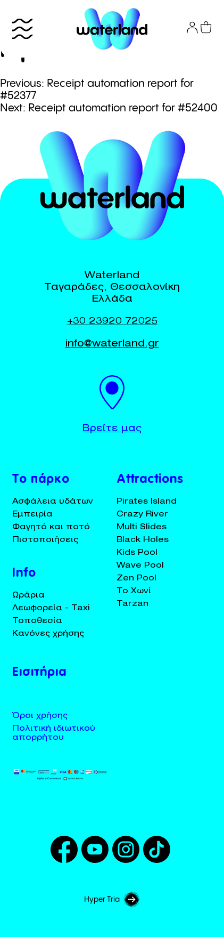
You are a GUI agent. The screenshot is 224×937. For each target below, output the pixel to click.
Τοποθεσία (37, 621)
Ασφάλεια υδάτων (52, 502)
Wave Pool (140, 566)
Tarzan (132, 604)
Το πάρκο (41, 480)
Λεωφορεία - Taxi (51, 608)
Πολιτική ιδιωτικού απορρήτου (53, 733)
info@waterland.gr (112, 344)
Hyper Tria (112, 899)
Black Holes (143, 540)
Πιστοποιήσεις (45, 540)
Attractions (150, 480)
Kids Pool (137, 553)
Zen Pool (136, 579)
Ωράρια (28, 596)
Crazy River (142, 515)
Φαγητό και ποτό (51, 527)
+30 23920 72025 (112, 322)
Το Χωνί (134, 591)
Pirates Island (147, 502)
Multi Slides (142, 527)
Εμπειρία (32, 515)
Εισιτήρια (39, 673)
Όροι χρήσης (40, 716)
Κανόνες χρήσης (48, 634)
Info (24, 574)
